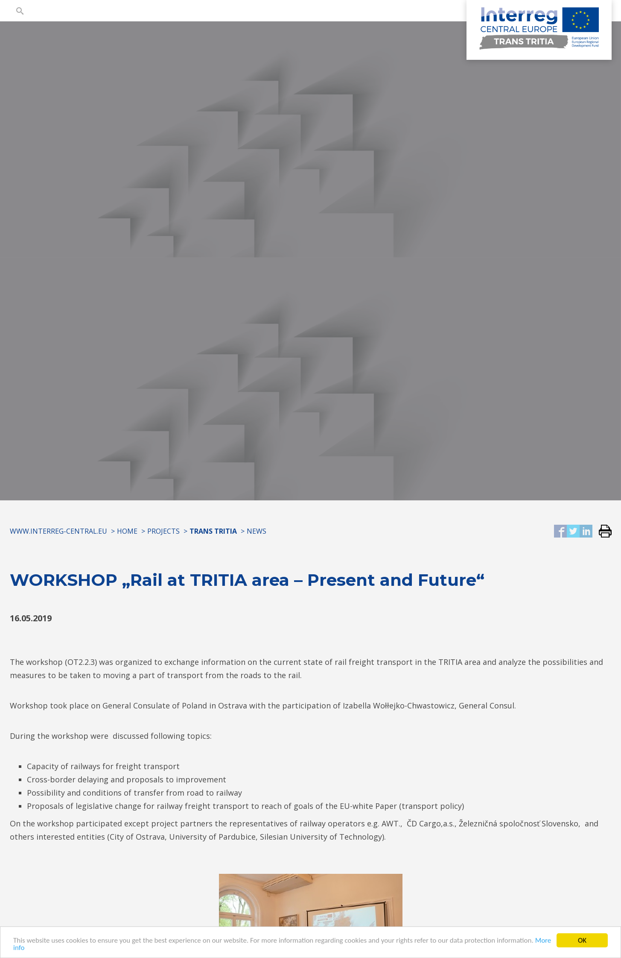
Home (127, 531)
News (256, 531)
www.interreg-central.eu (58, 531)
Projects (163, 531)
